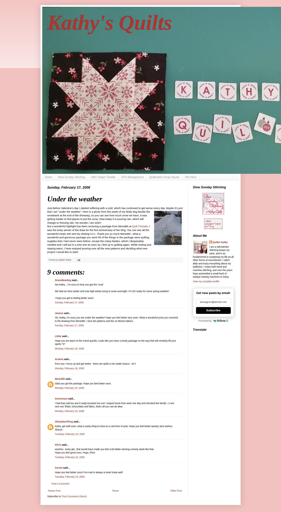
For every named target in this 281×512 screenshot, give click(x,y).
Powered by (213, 320)
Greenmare (61, 398)
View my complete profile (206, 281)
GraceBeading (63, 280)
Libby (58, 336)
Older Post (176, 490)
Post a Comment (60, 483)
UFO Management (132, 177)
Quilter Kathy (220, 242)
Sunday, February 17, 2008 (69, 302)
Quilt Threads (140, 226)
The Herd (190, 177)
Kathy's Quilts (109, 22)
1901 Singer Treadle (103, 177)
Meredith (60, 379)
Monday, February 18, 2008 (69, 348)
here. (93, 233)
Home (48, 177)
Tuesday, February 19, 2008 (70, 434)
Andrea (59, 359)
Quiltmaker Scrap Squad (164, 177)
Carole (59, 467)
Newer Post (54, 490)
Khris (58, 444)
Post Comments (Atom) (74, 496)
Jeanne (59, 313)
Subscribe (213, 310)
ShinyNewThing (64, 421)
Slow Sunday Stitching (71, 177)
